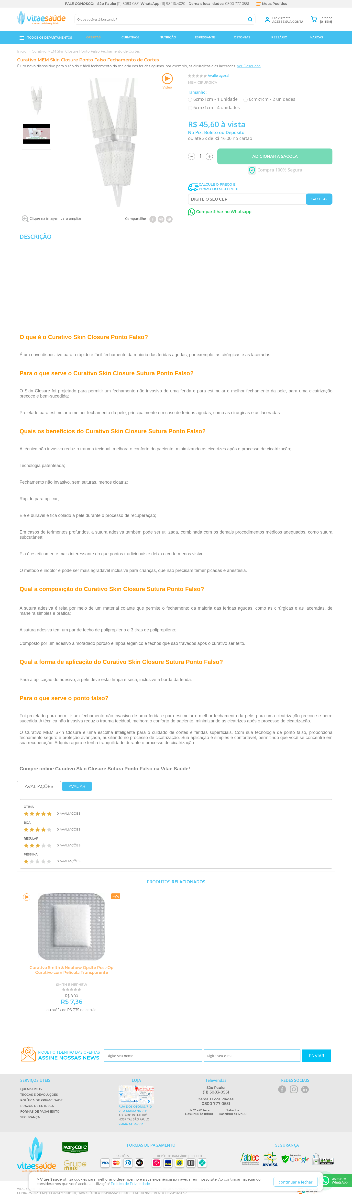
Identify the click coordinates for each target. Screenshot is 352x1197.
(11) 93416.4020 (172, 3)
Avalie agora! (218, 75)
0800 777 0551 (237, 3)
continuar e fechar (296, 1182)
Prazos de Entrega (37, 1106)
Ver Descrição (249, 66)
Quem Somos (31, 1089)
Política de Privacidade (41, 1100)
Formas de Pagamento (39, 1111)
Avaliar (77, 786)
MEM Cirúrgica (202, 82)
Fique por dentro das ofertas (69, 1055)
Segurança (30, 1117)
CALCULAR (319, 199)
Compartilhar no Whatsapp (220, 211)
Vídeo (167, 81)
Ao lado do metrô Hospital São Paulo (136, 1115)
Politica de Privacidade (130, 1184)
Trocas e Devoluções (39, 1094)
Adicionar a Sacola (275, 156)
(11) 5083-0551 (128, 3)
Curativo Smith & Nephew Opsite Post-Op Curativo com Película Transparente (70, 970)
